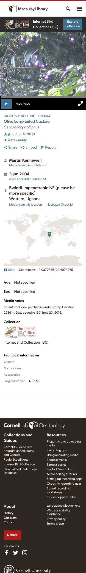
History (9, 513)
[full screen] (80, 103)
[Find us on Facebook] (6, 552)
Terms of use (55, 523)
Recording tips (57, 450)
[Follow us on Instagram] (25, 552)
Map (9, 270)
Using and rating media (62, 455)
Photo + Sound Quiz (61, 469)
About (9, 507)
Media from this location (25, 204)
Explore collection (73, 24)
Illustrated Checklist (60, 204)
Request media (57, 460)
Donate (12, 535)
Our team (10, 517)
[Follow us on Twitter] (15, 552)
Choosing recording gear (64, 483)
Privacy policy (56, 519)
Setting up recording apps (64, 479)
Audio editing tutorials (62, 474)
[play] (6, 104)
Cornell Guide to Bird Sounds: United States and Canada (19, 450)
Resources (56, 435)
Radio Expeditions (16, 459)
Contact (9, 522)
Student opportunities (62, 497)
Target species (56, 464)
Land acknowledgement (63, 505)
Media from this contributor (28, 165)
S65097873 (27, 179)
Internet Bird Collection (19, 464)
